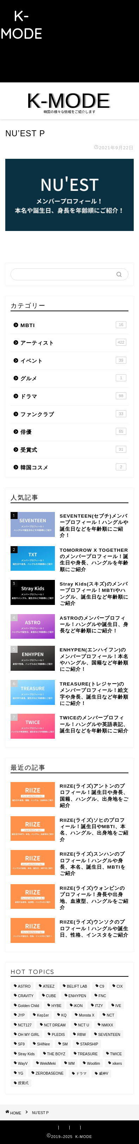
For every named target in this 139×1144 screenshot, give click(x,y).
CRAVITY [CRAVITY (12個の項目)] (25, 996)
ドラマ (73, 395)
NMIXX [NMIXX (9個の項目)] (107, 1025)
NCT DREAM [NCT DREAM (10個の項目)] (55, 1025)
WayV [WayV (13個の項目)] (22, 1064)
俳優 (73, 431)
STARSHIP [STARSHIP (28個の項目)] (89, 1044)
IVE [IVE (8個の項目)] (118, 1006)
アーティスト (73, 342)
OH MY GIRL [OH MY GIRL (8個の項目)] (28, 1035)
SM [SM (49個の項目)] (65, 1044)
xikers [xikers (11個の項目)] (117, 1064)
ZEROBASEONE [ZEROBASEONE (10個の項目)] (49, 1073)
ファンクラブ (73, 413)
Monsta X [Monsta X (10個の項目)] (86, 1016)
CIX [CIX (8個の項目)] (119, 986)
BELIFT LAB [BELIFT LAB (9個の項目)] (77, 986)
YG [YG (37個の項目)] (20, 1073)
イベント (73, 360)
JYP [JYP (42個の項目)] (21, 1016)
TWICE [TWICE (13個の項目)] (116, 1054)
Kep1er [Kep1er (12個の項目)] (43, 1016)
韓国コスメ (73, 466)
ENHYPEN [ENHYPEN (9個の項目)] (77, 996)
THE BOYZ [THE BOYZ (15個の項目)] (56, 1054)
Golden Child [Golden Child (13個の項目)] (28, 1006)
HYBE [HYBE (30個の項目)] (56, 1006)
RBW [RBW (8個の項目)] (81, 1035)
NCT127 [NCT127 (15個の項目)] (25, 1025)
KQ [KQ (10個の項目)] (64, 1016)
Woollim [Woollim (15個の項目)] (93, 1064)
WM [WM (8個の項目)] (71, 1064)
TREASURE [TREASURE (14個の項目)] (88, 1054)
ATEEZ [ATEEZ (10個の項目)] (49, 986)
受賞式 (73, 449)
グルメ (73, 377)
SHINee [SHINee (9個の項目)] (43, 1044)
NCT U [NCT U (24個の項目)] (83, 1025)
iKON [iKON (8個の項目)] (78, 1006)
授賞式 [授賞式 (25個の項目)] (23, 1083)
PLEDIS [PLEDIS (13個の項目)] (58, 1035)
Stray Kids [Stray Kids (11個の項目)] (26, 1054)
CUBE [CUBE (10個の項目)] (51, 996)
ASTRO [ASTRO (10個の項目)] (24, 986)
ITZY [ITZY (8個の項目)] (99, 1006)
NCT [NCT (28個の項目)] (110, 1016)
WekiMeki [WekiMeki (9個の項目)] (48, 1064)
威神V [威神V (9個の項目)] (103, 1073)
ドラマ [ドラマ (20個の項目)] (81, 1073)
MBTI (73, 324)
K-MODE (21, 24)
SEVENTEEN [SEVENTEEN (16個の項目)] (109, 1035)
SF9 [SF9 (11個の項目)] (21, 1044)
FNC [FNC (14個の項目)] (102, 996)
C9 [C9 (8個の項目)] (102, 986)
